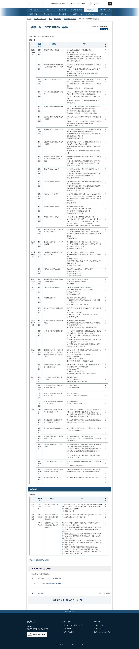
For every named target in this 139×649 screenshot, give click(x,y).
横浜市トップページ (40, 19)
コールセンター (71, 3)
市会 (50, 19)
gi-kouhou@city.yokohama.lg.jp (52, 583)
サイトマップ (98, 625)
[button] (69, 600)
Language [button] (62, 3)
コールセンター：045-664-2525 (74, 625)
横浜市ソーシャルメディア (103, 632)
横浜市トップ (55, 3)
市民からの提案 (69, 632)
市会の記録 (57, 19)
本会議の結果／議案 (70, 19)
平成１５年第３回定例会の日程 (39, 560)
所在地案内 (67, 621)
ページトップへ (69, 611)
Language (97, 621)
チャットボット (81, 3)
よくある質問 (68, 628)
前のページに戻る (37, 593)
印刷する (104, 29)
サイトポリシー (99, 628)
